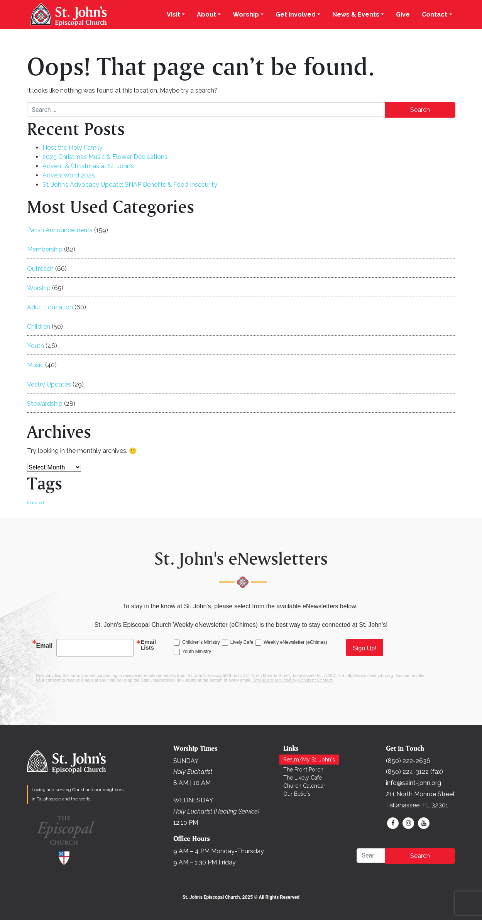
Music (35, 365)
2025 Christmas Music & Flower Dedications (104, 156)
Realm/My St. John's (309, 759)
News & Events (355, 14)
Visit (173, 14)
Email (44, 645)
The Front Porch (303, 769)
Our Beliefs (297, 794)
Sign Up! (364, 648)
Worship (246, 14)
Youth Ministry (196, 651)
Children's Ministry (201, 642)
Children (38, 326)
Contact (434, 14)
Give (403, 14)
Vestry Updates (49, 384)
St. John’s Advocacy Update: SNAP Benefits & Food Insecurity (129, 184)
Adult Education (50, 307)
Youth (35, 345)
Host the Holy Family (72, 147)
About (206, 14)
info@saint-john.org (413, 783)
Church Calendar (304, 786)
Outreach (40, 268)
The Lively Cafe (302, 778)
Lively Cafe (241, 642)
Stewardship (45, 403)
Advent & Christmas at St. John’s (88, 166)
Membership (45, 249)
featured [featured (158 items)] (35, 502)
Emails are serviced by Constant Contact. (293, 680)
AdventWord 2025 (68, 175)
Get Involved (296, 14)
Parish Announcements (60, 230)
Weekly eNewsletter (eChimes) (295, 642)
